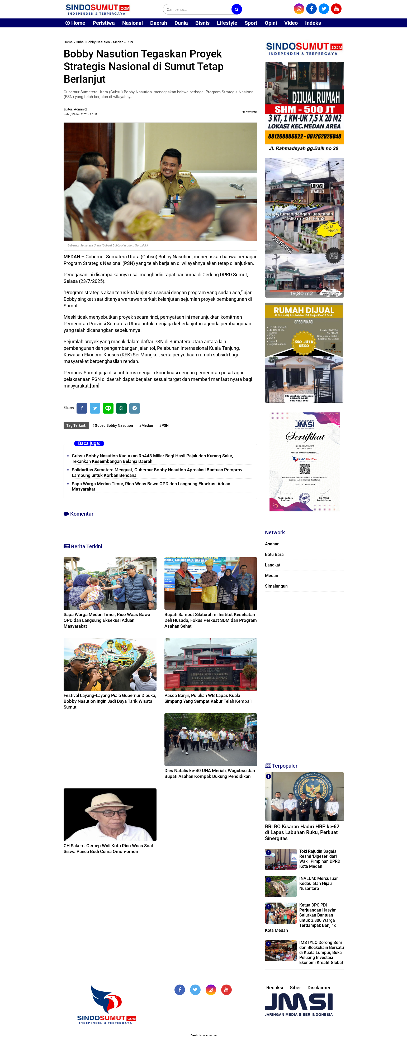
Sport (251, 23)
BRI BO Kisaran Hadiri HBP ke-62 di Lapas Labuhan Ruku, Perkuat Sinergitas (302, 832)
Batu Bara (274, 554)
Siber (295, 987)
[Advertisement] (304, 675)
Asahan (272, 543)
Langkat (272, 565)
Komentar (250, 111)
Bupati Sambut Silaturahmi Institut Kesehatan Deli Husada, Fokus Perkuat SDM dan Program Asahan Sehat (210, 620)
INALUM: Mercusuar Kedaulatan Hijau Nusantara (318, 883)
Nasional (132, 23)
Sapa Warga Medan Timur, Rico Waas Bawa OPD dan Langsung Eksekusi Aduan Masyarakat (107, 620)
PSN (129, 42)
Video (291, 23)
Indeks (313, 23)
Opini (271, 23)
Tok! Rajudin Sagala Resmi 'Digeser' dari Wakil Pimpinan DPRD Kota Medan (319, 859)
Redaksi (274, 987)
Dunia (181, 23)
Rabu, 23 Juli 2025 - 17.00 (80, 114)
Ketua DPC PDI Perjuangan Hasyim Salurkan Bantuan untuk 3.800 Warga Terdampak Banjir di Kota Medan (301, 918)
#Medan (146, 425)
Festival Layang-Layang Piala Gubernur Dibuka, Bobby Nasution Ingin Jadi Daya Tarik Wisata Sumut (110, 701)
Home (75, 23)
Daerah (158, 23)
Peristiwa (104, 23)
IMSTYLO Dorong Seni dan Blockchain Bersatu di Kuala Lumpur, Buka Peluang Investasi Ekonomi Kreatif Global (321, 952)
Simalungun (276, 586)
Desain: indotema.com (204, 1035)
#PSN (164, 425)
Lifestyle (227, 23)
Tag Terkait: (76, 425)
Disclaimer (318, 987)
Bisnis (202, 23)
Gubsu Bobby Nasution (93, 42)
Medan (118, 42)
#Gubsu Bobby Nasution (112, 425)
